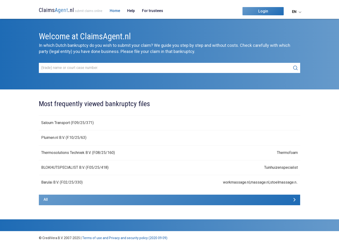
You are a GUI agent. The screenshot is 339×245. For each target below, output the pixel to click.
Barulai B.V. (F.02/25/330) (62, 182)
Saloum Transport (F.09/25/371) (67, 122)
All (46, 199)
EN (294, 12)
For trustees (152, 10)
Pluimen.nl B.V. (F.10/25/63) (63, 137)
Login (263, 11)
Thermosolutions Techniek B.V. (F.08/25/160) (78, 152)
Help (131, 10)
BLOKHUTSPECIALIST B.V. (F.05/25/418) (75, 167)
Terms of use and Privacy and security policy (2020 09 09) (124, 238)
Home (115, 10)
